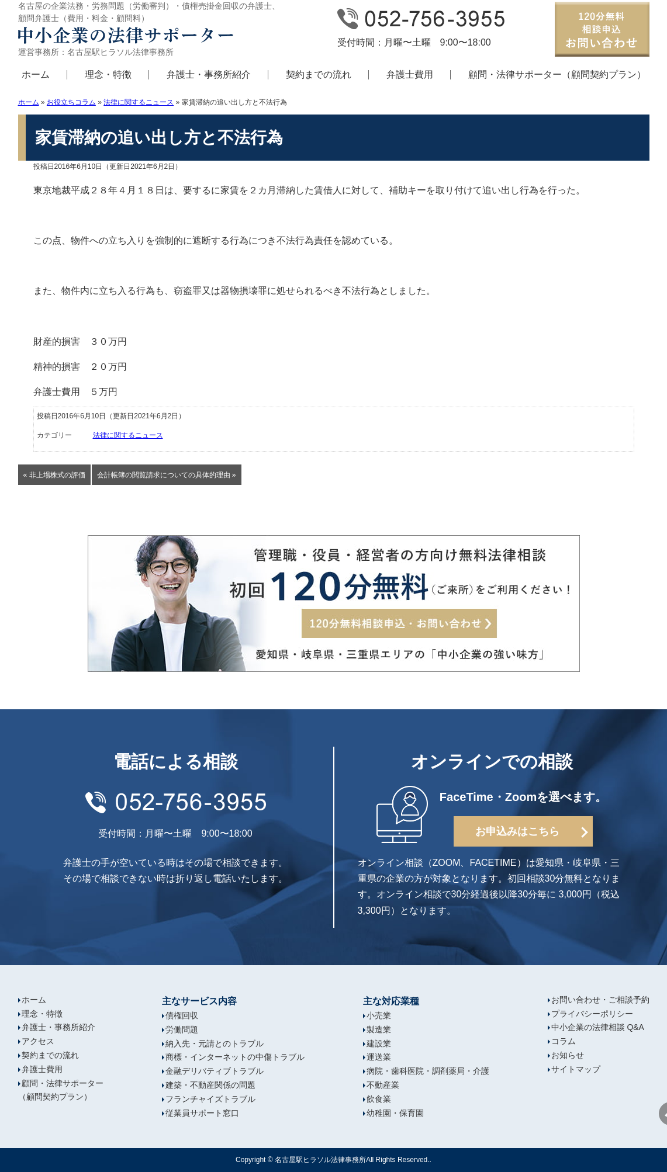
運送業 (379, 1057)
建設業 (379, 1043)
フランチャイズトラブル (210, 1099)
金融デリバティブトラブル (214, 1071)
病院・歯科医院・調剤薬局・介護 (428, 1071)
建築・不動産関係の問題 (210, 1085)
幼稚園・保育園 (395, 1113)
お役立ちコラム (71, 102)
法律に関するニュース (138, 102)
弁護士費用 (409, 74)
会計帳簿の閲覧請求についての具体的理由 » (166, 475)
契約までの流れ (318, 74)
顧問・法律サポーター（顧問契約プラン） (557, 74)
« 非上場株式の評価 (54, 475)
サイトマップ (575, 1069)
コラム (563, 1041)
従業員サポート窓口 (202, 1113)
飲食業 (379, 1099)
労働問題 (181, 1029)
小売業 (379, 1015)
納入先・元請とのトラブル (214, 1043)
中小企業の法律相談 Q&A (597, 1027)
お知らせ (567, 1055)
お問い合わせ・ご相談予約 (600, 999)
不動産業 (383, 1085)
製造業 (379, 1029)
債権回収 (181, 1015)
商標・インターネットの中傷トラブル (235, 1057)
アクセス (38, 1041)
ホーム (36, 74)
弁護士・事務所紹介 (209, 74)
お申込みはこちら (517, 831)
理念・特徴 (108, 74)
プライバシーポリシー (592, 1013)
